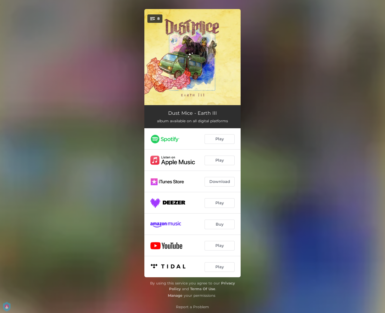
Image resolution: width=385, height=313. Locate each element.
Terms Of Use (202, 289)
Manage (175, 295)
